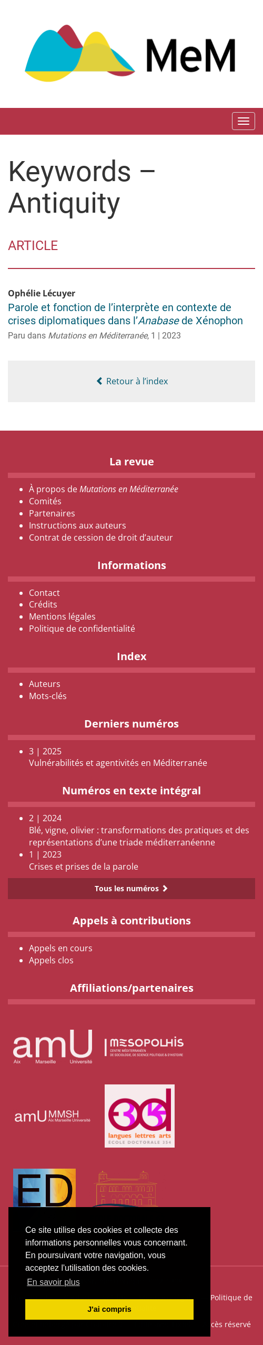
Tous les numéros (131, 888)
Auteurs (44, 684)
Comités (45, 501)
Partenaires (52, 513)
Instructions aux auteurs (77, 525)
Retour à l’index (132, 381)
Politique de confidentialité (82, 628)
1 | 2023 (166, 336)
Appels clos (51, 960)
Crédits (43, 604)
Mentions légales (62, 616)
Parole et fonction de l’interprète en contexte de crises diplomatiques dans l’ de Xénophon (125, 314)
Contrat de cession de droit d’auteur (101, 537)
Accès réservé (227, 1324)
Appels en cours (61, 948)
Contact (44, 593)
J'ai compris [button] (109, 1309)
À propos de (103, 489)
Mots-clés (48, 696)
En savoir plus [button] (53, 1282)
